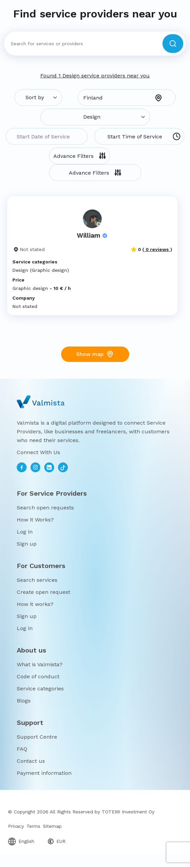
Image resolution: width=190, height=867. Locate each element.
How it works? (35, 604)
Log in (25, 532)
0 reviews (157, 249)
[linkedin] (49, 467)
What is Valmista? (39, 664)
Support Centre (37, 737)
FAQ (22, 749)
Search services (37, 580)
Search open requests (45, 507)
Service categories (40, 688)
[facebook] (22, 467)
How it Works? (35, 519)
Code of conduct (38, 676)
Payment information (44, 773)
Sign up (27, 544)
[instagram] (35, 467)
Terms (33, 826)
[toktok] (63, 467)
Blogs (24, 700)
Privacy (16, 826)
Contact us (31, 761)
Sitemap (52, 826)
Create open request (43, 592)
